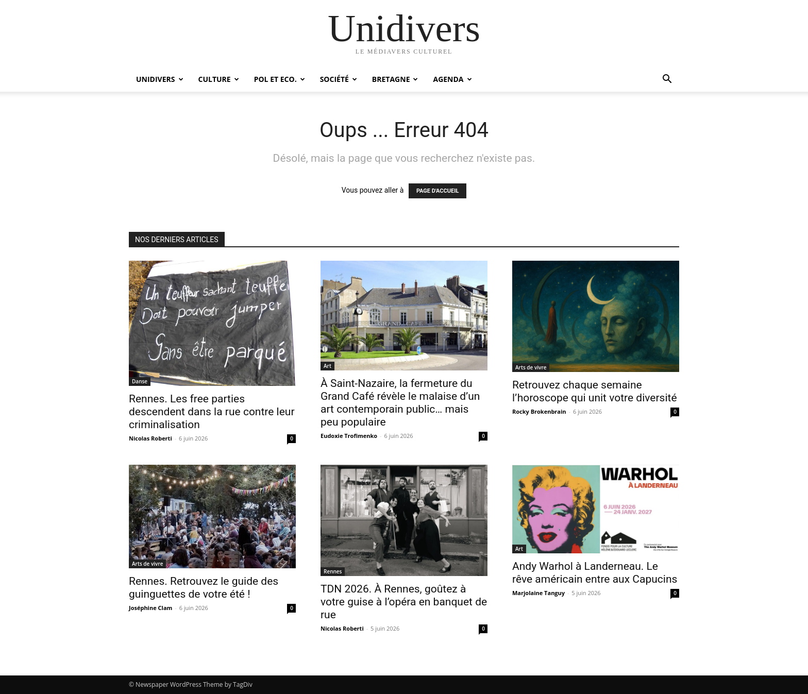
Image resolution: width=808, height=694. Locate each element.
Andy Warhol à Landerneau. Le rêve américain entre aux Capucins (594, 572)
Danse (139, 381)
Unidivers (159, 79)
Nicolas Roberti (150, 438)
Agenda (452, 79)
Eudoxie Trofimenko (349, 435)
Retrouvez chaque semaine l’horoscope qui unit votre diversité (594, 391)
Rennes (333, 571)
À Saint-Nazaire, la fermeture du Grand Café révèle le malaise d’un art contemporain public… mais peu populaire (400, 402)
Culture (218, 79)
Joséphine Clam (150, 608)
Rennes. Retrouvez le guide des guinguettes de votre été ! (203, 587)
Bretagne (395, 79)
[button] (666, 80)
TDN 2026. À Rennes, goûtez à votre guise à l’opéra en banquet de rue (404, 602)
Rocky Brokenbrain (539, 411)
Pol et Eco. (279, 79)
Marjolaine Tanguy (538, 593)
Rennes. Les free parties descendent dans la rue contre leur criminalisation (212, 412)
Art (327, 365)
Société (338, 79)
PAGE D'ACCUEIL (437, 191)
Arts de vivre (530, 367)
